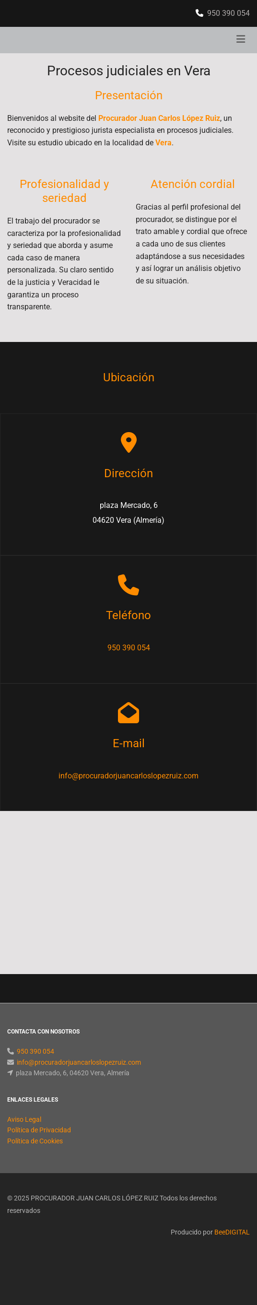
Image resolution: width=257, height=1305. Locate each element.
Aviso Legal (24, 1119)
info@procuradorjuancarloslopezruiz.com (128, 775)
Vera (163, 142)
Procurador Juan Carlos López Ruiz (159, 118)
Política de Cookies (35, 1141)
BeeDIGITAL (232, 1232)
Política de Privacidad (39, 1130)
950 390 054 (228, 13)
